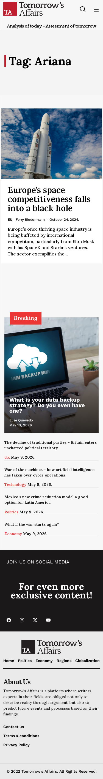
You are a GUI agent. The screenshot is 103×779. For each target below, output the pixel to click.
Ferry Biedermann (30, 219)
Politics (11, 512)
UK (7, 457)
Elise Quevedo (21, 420)
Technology (15, 484)
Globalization (87, 660)
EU (10, 219)
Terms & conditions (21, 736)
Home (8, 660)
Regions (64, 660)
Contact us (13, 726)
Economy (13, 533)
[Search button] (82, 9)
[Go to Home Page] (33, 8)
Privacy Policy (16, 745)
